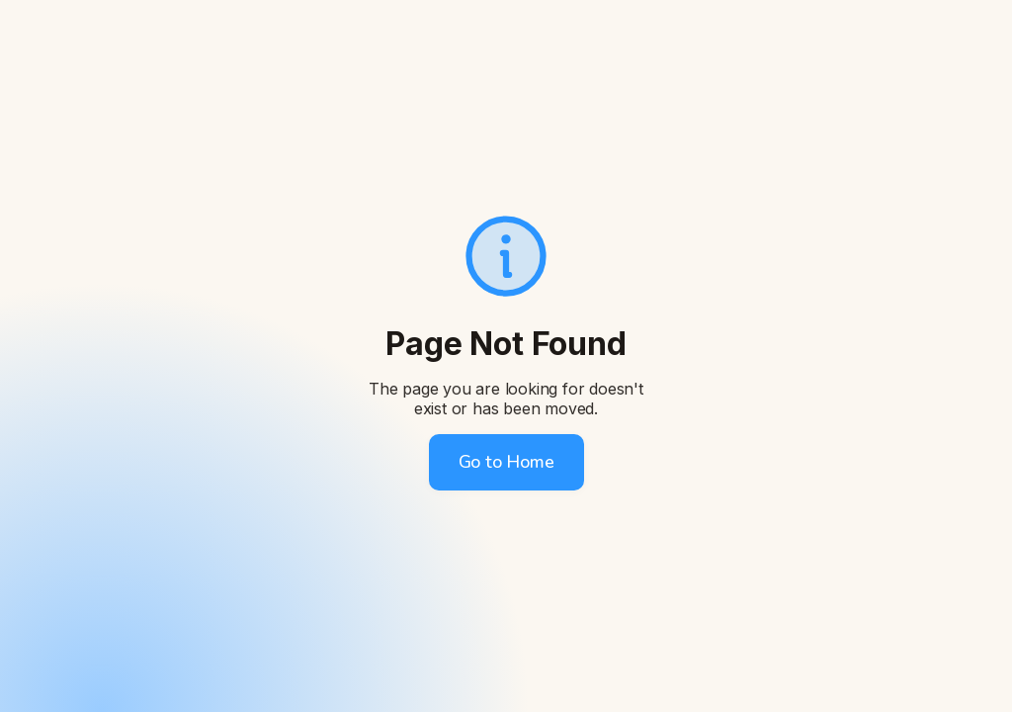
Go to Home (506, 462)
